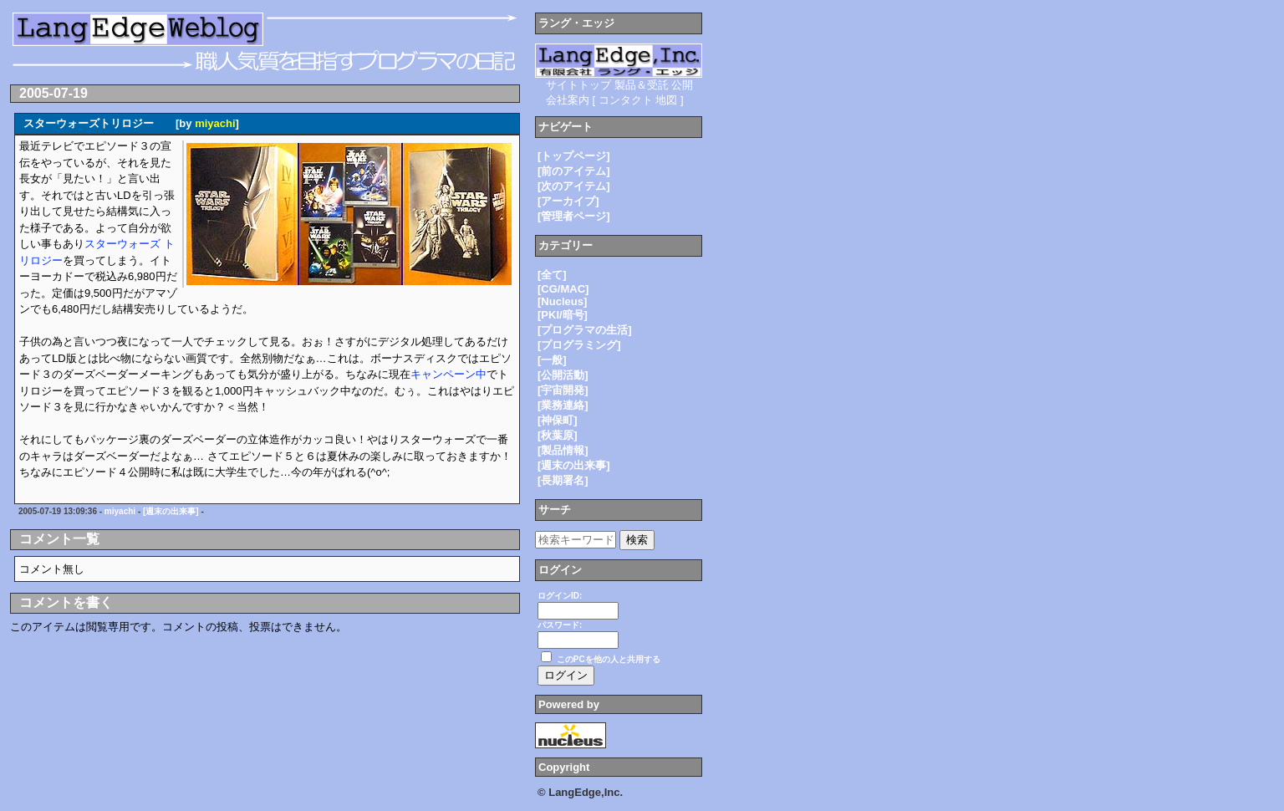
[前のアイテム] (574, 171)
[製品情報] (563, 450)
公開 (682, 85)
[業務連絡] (563, 405)
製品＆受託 (641, 85)
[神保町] (558, 420)
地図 (666, 100)
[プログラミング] (579, 345)
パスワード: (560, 625)
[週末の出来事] (171, 511)
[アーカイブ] (568, 201)
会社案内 (567, 100)
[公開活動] (563, 375)
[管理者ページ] (574, 216)
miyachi (215, 123)
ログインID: (560, 595)
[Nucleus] (562, 301)
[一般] (552, 360)
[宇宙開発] (563, 390)
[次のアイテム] (574, 186)
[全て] (552, 274)
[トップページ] (574, 156)
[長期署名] (563, 480)
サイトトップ (578, 85)
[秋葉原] (558, 435)
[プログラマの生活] (585, 330)
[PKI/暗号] (563, 315)
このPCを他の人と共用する (608, 659)
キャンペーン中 (448, 374)
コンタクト (626, 100)
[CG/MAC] (563, 289)
